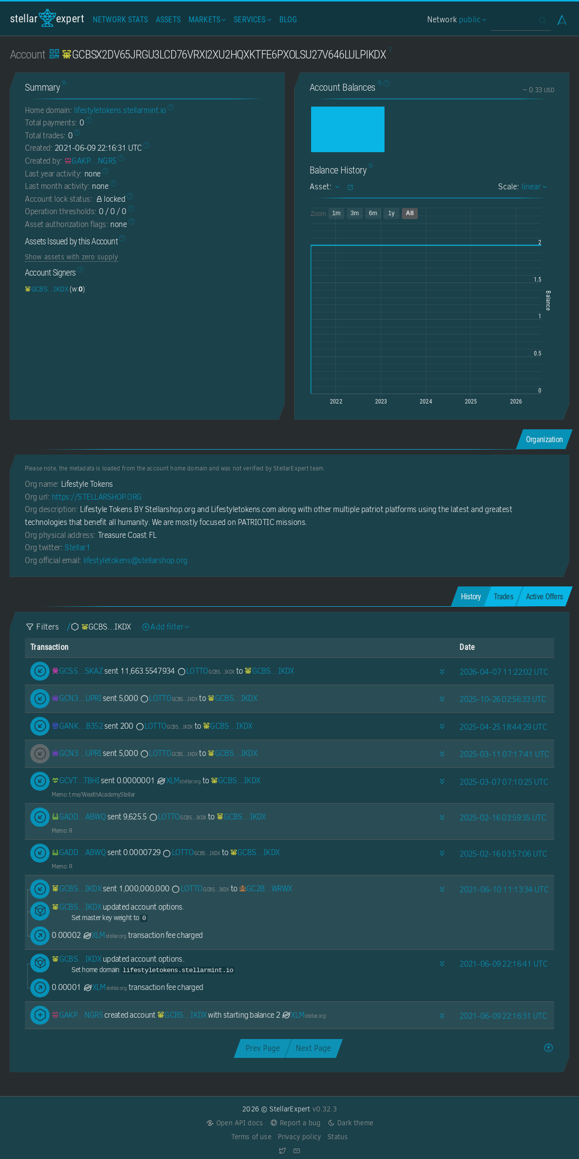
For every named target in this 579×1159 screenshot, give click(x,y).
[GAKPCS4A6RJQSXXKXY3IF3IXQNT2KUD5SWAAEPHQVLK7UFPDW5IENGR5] (90, 161)
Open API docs (234, 1123)
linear (532, 186)
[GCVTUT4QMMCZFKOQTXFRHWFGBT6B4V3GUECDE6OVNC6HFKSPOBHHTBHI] (75, 780)
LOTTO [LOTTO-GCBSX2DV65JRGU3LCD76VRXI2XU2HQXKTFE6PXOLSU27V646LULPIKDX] (206, 671)
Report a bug (295, 1123)
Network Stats (120, 19)
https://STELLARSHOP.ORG (97, 497)
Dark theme (350, 1123)
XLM (178, 780)
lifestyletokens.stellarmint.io (120, 110)
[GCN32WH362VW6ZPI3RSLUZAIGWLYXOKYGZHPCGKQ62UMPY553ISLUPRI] (76, 698)
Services (251, 19)
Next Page (313, 1048)
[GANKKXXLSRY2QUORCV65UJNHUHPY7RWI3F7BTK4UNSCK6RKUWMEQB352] (77, 726)
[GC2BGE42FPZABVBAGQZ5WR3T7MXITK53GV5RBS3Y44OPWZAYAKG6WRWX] (265, 888)
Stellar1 (77, 547)
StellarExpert (47, 18)
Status (337, 1137)
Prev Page (263, 1048)
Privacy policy (299, 1137)
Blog (288, 19)
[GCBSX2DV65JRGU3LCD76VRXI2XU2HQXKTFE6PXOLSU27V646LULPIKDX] (46, 289)
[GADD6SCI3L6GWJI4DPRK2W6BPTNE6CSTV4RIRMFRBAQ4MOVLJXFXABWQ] (79, 816)
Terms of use (251, 1137)
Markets (206, 19)
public (471, 19)
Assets (168, 19)
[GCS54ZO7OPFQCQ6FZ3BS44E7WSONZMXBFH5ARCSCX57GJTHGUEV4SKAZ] (77, 671)
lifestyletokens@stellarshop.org (135, 560)
